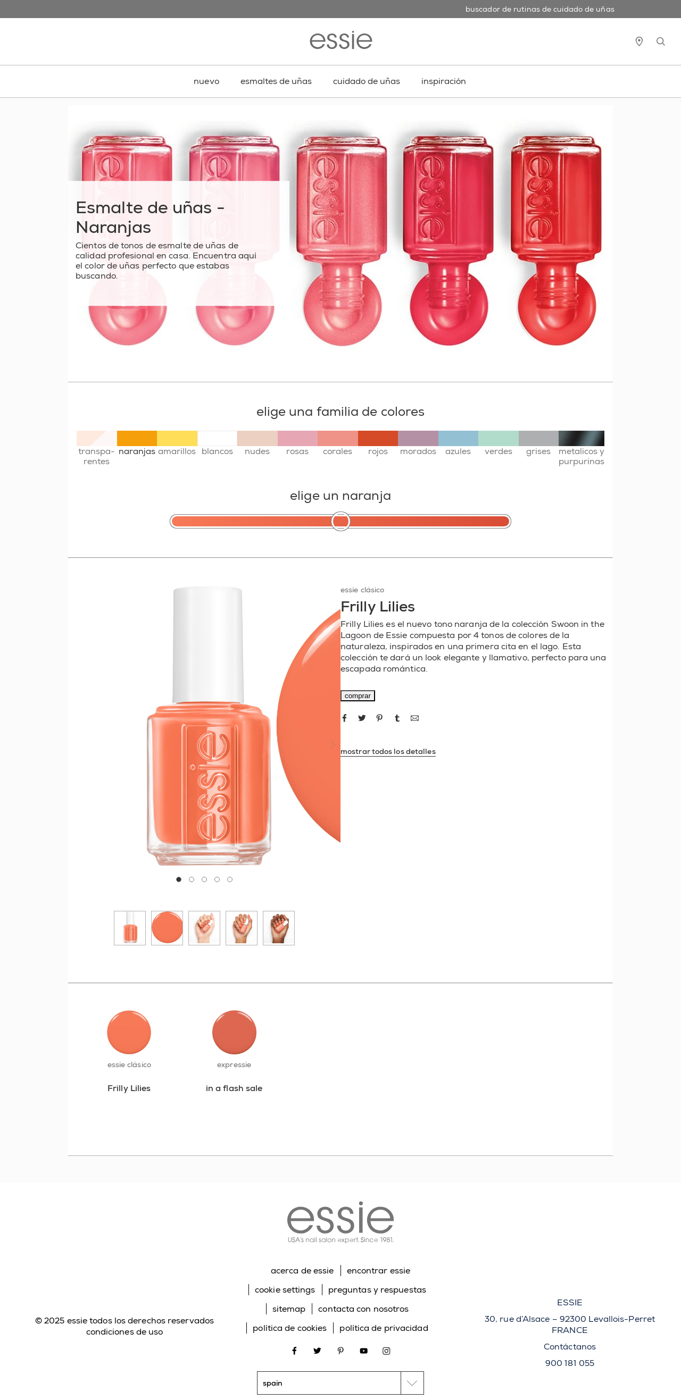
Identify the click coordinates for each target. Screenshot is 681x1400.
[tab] (178, 879)
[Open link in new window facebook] (294, 1349)
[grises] (539, 443)
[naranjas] (137, 443)
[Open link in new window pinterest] (341, 1349)
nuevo (206, 81)
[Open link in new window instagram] (387, 1349)
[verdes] (498, 443)
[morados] (418, 443)
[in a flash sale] (233, 1088)
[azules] (458, 443)
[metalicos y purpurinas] (581, 448)
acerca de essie (302, 1270)
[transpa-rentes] (97, 448)
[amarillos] (177, 443)
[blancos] (217, 443)
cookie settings (285, 1289)
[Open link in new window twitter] (317, 1349)
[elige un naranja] (340, 521)
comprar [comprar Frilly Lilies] (358, 696)
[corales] (338, 443)
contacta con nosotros (363, 1308)
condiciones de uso (124, 1331)
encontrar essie (379, 1270)
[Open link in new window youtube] (364, 1349)
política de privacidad (383, 1328)
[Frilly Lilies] (129, 1088)
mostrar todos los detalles (388, 751)
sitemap (289, 1308)
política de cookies (290, 1328)
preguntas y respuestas (377, 1289)
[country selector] (340, 1383)
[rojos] (378, 443)
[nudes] (257, 443)
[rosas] (298, 443)
